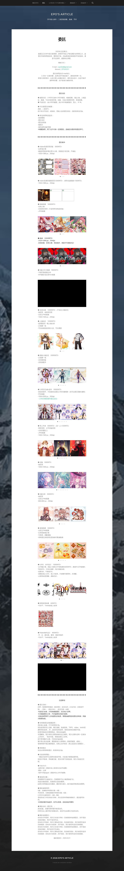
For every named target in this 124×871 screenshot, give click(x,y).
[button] (40, 650)
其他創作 (83, 3)
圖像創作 (72, 3)
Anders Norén (66, 862)
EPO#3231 (65, 69)
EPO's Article (62, 14)
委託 (43, 3)
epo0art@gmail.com (65, 67)
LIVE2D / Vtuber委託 (57, 3)
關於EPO (35, 3)
